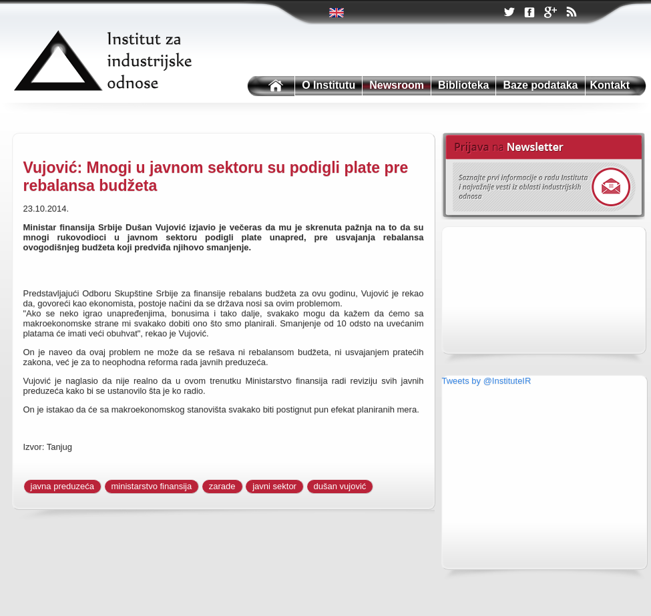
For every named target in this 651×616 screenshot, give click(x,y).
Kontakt (610, 85)
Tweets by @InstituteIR (486, 381)
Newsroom (396, 85)
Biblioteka (463, 85)
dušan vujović (340, 486)
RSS (571, 13)
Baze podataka (540, 85)
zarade (222, 486)
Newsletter (543, 176)
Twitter (337, 13)
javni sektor (274, 486)
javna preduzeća (62, 486)
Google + (550, 13)
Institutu (269, 86)
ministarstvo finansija (152, 486)
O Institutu (328, 85)
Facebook (529, 13)
